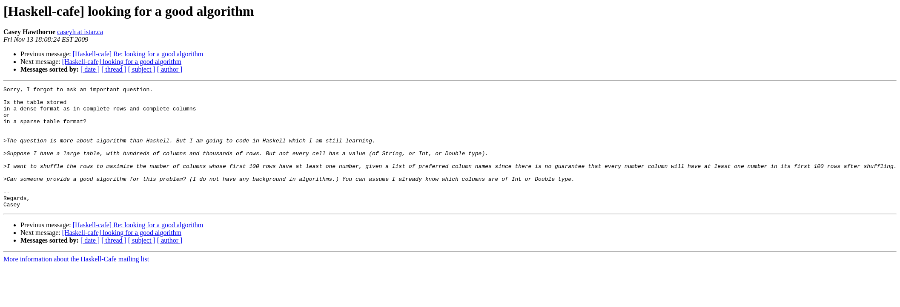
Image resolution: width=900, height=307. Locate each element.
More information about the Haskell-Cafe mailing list (76, 283)
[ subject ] (141, 69)
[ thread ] (113, 69)
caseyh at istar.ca (80, 31)
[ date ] (90, 69)
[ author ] (170, 69)
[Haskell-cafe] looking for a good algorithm (121, 61)
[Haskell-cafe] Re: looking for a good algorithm (138, 54)
